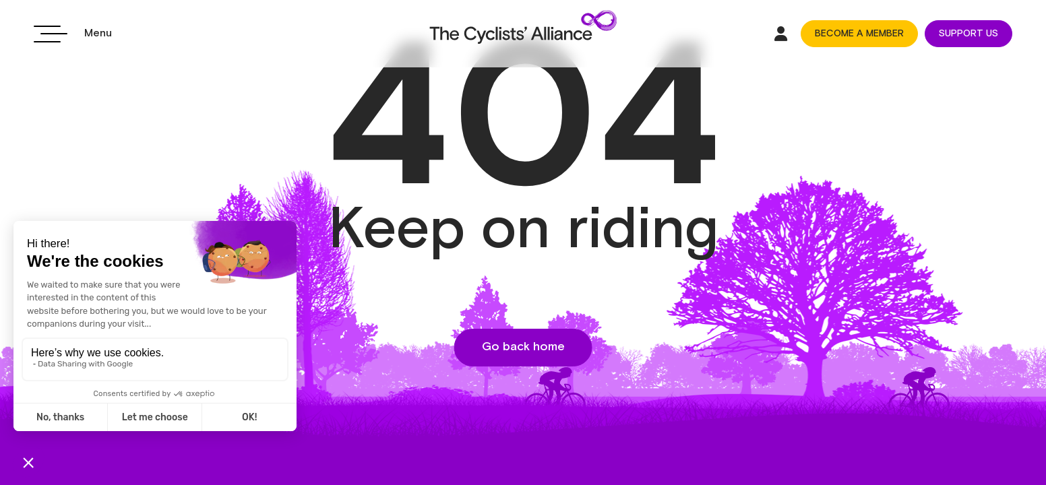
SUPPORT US (968, 33)
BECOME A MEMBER (859, 33)
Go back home (523, 347)
